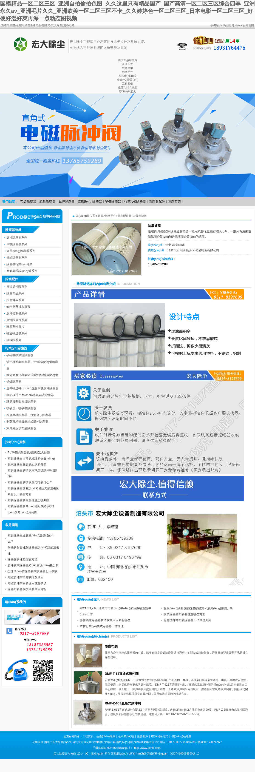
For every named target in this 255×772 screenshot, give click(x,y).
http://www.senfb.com (147, 747)
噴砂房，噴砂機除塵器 (21, 408)
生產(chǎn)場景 (127, 87)
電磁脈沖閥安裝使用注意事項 (27, 583)
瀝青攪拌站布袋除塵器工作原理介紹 (187, 620)
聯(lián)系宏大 (127, 91)
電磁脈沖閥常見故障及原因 (25, 577)
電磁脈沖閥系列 (16, 286)
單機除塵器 (113, 201)
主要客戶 (142, 736)
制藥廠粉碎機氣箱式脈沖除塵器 (27, 421)
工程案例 (127, 83)
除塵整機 (127, 68)
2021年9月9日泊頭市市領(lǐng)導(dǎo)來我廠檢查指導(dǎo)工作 (115, 611)
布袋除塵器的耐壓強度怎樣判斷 (28, 500)
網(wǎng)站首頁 (127, 60)
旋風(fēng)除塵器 (90, 201)
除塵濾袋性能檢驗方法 (22, 559)
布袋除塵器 (28, 201)
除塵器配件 (157, 201)
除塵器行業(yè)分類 (19, 264)
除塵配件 (127, 72)
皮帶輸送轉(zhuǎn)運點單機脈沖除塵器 (32, 388)
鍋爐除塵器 (13, 381)
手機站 (214, 25)
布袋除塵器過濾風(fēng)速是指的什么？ (31, 538)
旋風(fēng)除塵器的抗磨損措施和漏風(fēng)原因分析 (198, 608)
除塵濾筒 (141, 215)
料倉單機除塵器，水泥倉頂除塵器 (28, 415)
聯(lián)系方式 (159, 736)
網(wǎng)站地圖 (244, 25)
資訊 (230, 25)
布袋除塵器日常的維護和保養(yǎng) (31, 458)
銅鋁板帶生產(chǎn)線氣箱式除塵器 (30, 395)
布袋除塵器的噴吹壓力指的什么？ (30, 482)
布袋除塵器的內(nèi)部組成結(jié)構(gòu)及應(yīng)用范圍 (31, 509)
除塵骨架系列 (15, 300)
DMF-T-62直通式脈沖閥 (122, 673)
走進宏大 (127, 64)
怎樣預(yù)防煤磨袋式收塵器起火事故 (32, 571)
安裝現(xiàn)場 (127, 75)
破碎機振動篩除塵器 (19, 355)
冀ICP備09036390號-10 (184, 753)
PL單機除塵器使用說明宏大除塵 (29, 452)
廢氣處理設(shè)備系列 (21, 271)
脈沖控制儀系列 (16, 313)
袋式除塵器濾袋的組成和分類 (27, 464)
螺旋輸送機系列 (16, 333)
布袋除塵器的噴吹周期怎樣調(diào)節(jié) (32, 473)
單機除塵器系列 (16, 244)
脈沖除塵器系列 (16, 237)
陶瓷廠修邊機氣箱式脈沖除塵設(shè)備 (32, 375)
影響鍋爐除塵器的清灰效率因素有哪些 (105, 620)
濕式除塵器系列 (16, 257)
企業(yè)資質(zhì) (127, 79)
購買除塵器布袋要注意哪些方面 (184, 614)
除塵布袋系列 (15, 293)
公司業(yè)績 (126, 736)
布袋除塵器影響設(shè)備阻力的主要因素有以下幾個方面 (33, 491)
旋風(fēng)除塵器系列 (20, 251)
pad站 (223, 25)
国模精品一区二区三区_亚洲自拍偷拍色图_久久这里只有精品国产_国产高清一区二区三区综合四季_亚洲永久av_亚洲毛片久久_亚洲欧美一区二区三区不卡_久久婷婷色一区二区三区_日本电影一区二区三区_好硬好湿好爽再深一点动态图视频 (127, 10)
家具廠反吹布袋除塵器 (21, 428)
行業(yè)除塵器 (135, 201)
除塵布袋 (174, 201)
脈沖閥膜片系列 (16, 320)
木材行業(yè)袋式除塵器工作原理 (102, 626)
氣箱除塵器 (47, 201)
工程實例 (88, 736)
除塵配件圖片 (126, 215)
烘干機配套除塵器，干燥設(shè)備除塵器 (32, 365)
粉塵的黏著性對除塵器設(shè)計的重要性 (33, 550)
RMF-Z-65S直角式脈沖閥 (123, 703)
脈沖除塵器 (67, 201)
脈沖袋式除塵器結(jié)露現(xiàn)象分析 (33, 565)
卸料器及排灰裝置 (18, 306)
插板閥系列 (13, 340)
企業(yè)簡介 (71, 736)
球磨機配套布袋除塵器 (21, 401)
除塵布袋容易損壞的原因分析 (27, 589)
